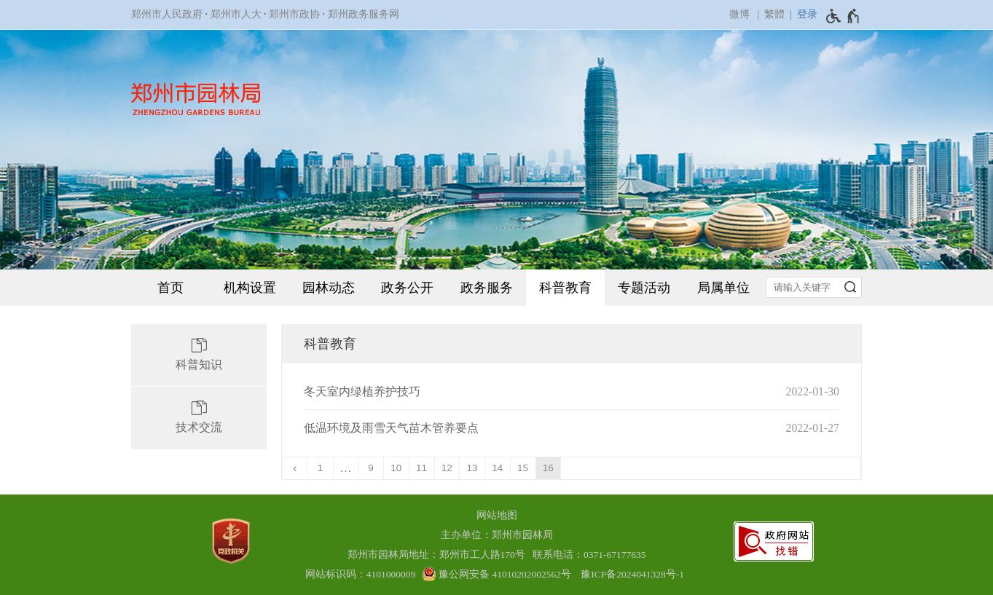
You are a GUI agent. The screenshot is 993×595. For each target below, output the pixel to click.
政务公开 (407, 287)
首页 (170, 287)
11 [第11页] (421, 467)
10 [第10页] (395, 467)
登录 (807, 14)
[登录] (801, 14)
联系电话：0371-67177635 (589, 554)
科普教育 (565, 287)
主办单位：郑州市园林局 (497, 534)
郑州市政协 (294, 14)
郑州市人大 (236, 14)
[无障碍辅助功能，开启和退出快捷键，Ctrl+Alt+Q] (843, 16)
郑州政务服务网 (363, 14)
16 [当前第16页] (548, 467)
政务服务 (486, 287)
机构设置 (250, 287)
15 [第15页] (522, 467)
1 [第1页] (320, 467)
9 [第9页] (371, 467)
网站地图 (496, 515)
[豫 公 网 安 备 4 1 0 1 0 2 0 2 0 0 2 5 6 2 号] (496, 574)
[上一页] (295, 468)
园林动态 (328, 287)
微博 (739, 14)
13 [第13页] (472, 467)
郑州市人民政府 (167, 14)
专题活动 (644, 287)
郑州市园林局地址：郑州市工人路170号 (439, 554)
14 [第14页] (497, 467)
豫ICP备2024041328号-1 (632, 574)
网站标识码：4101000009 (360, 574)
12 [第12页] (446, 467)
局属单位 (723, 287)
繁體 (774, 14)
